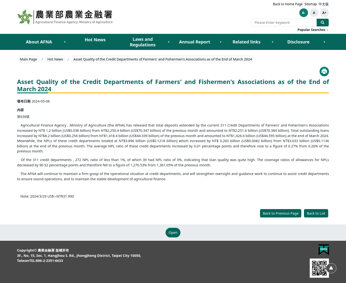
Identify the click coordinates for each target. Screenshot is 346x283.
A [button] (314, 13)
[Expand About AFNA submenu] (65, 42)
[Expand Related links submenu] (272, 42)
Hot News (95, 39)
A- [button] (303, 13)
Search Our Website (323, 22)
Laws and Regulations (143, 42)
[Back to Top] (331, 268)
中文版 (324, 4)
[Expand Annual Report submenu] (220, 42)
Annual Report (194, 42)
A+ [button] (324, 13)
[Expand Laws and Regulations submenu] (168, 42)
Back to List (316, 213)
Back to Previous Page (281, 213)
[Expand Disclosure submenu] (324, 42)
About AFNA (39, 42)
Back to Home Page (288, 4)
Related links (246, 42)
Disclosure (298, 42)
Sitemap (310, 4)
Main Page (28, 59)
